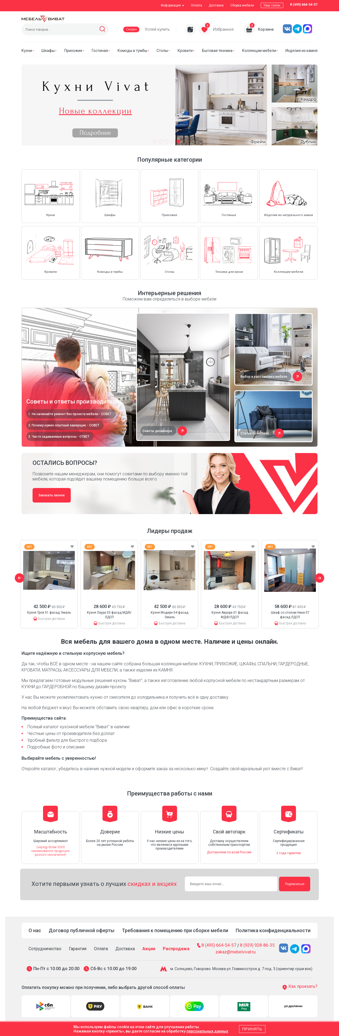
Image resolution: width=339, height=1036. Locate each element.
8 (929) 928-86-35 (257, 945)
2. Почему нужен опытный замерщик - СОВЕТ (63, 425)
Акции (148, 948)
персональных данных (207, 1031)
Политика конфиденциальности (273, 930)
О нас (35, 930)
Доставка (216, 5)
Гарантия (77, 948)
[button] (155, 141)
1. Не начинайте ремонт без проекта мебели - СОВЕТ (69, 414)
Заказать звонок (51, 495)
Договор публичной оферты (81, 930)
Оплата (196, 5)
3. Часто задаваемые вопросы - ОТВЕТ (58, 437)
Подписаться (294, 884)
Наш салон (272, 5)
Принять (252, 1029)
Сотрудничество (45, 948)
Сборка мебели (242, 5)
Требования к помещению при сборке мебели (175, 930)
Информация (172, 5)
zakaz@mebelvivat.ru (236, 952)
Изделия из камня (301, 50)
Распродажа (176, 948)
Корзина (266, 29)
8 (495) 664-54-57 (303, 4)
